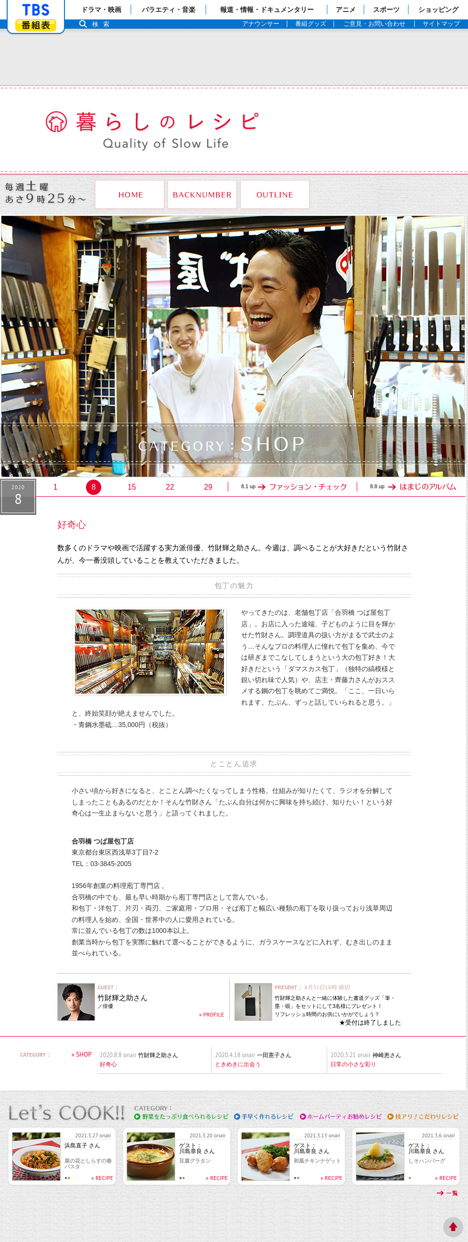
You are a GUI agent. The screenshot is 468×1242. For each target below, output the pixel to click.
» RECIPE (102, 1177)
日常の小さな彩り (353, 1064)
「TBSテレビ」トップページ (35, 10)
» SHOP (81, 1054)
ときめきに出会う (238, 1064)
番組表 (35, 25)
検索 (103, 24)
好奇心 (108, 1064)
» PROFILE (211, 1014)
